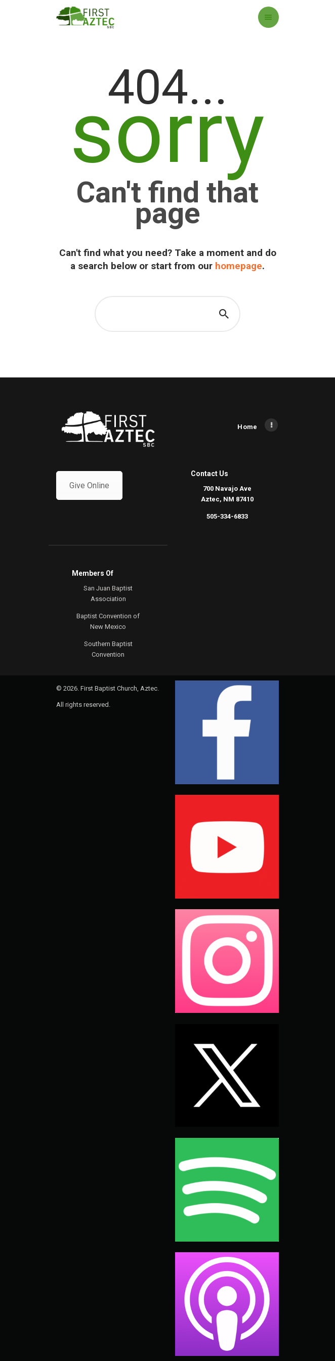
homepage (238, 266)
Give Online (89, 485)
